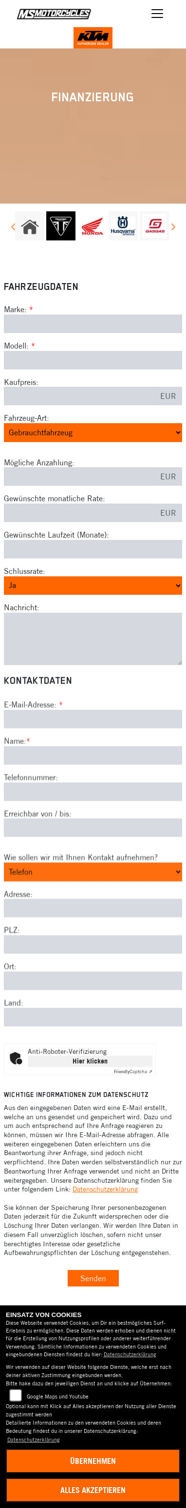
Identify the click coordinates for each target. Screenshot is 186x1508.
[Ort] (93, 1023)
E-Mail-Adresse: (33, 747)
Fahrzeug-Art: (26, 418)
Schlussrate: (24, 571)
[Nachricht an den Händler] (93, 639)
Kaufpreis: (21, 382)
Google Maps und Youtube (58, 1396)
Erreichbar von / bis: (38, 855)
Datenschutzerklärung (105, 1189)
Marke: (15, 309)
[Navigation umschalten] (157, 13)
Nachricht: (21, 607)
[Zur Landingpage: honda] (92, 225)
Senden (93, 1278)
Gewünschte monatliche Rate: (54, 498)
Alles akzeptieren (93, 1490)
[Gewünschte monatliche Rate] (79, 513)
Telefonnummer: (31, 819)
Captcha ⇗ (133, 1071)
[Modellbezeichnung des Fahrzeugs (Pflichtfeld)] (93, 360)
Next (173, 228)
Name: (15, 783)
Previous (13, 228)
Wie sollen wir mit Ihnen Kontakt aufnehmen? (81, 900)
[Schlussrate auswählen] (93, 585)
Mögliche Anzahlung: (39, 462)
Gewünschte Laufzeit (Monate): (56, 535)
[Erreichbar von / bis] (93, 870)
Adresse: (18, 936)
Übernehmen (93, 1461)
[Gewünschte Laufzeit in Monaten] (93, 549)
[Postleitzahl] (93, 987)
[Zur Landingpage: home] (29, 225)
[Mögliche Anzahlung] (79, 476)
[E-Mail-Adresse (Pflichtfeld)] (93, 761)
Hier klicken (90, 1061)
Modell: (16, 345)
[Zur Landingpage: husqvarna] (123, 225)
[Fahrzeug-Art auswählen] (93, 432)
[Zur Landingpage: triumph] (60, 225)
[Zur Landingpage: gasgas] (154, 225)
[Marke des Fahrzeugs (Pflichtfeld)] (93, 324)
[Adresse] (93, 950)
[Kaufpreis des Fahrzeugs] (79, 396)
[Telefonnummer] (93, 834)
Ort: (10, 1009)
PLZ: (12, 972)
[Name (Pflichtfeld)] (93, 797)
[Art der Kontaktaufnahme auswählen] (93, 914)
